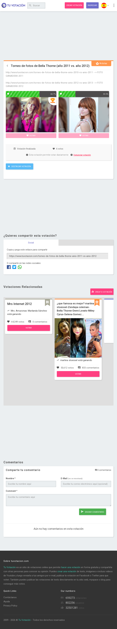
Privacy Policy (10, 605)
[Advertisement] (59, 36)
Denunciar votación (81, 155)
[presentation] (29, 514)
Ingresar (92, 5)
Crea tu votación (102, 291)
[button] (105, 5)
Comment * (11, 491)
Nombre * (11, 478)
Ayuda (7, 601)
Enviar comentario (92, 511)
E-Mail (71, 478)
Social (31, 242)
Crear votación (74, 5)
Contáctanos (10, 597)
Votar (31, 135)
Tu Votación (10, 567)
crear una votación (66, 571)
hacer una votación (70, 567)
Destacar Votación (19, 166)
